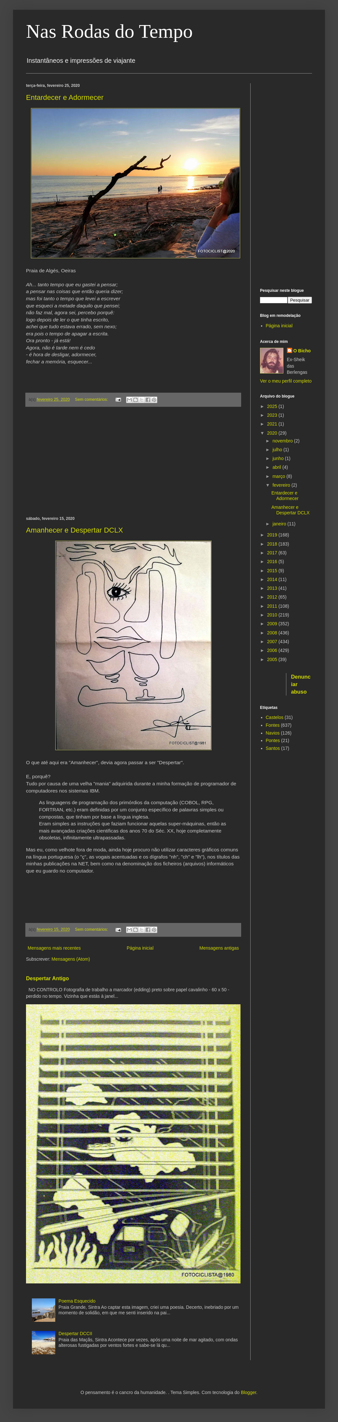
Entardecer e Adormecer (64, 97)
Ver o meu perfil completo (286, 381)
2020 (273, 433)
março (279, 476)
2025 (273, 406)
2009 (273, 623)
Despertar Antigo (47, 978)
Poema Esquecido (77, 1301)
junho (278, 458)
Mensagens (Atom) (71, 959)
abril (277, 467)
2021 (273, 424)
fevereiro (281, 485)
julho (277, 449)
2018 (273, 544)
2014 (273, 579)
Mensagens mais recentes (54, 948)
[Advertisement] (133, 461)
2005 (273, 659)
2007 (273, 641)
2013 (273, 588)
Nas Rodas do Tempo (109, 31)
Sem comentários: (92, 399)
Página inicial (140, 948)
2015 (273, 570)
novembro (283, 440)
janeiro (279, 523)
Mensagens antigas (219, 948)
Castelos (274, 717)
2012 (273, 597)
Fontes (273, 725)
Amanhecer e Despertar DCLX (74, 530)
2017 (273, 552)
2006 (273, 650)
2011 (273, 606)
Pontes (273, 740)
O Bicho (302, 350)
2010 (273, 614)
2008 (273, 632)
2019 (273, 534)
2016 (273, 561)
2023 (273, 415)
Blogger (248, 1392)
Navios (273, 733)
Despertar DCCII (75, 1333)
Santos (273, 748)
